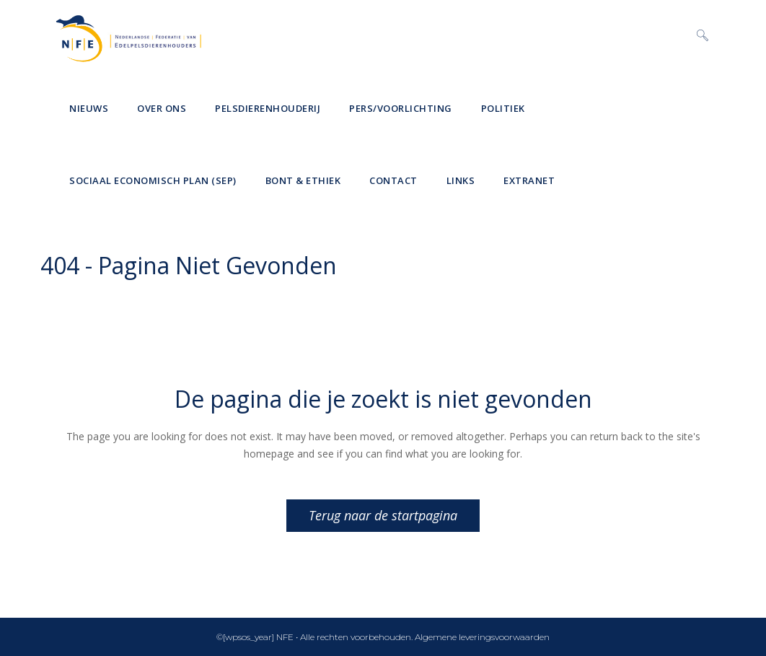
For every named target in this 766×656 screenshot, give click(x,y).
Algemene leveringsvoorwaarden (482, 636)
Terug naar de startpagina (383, 515)
